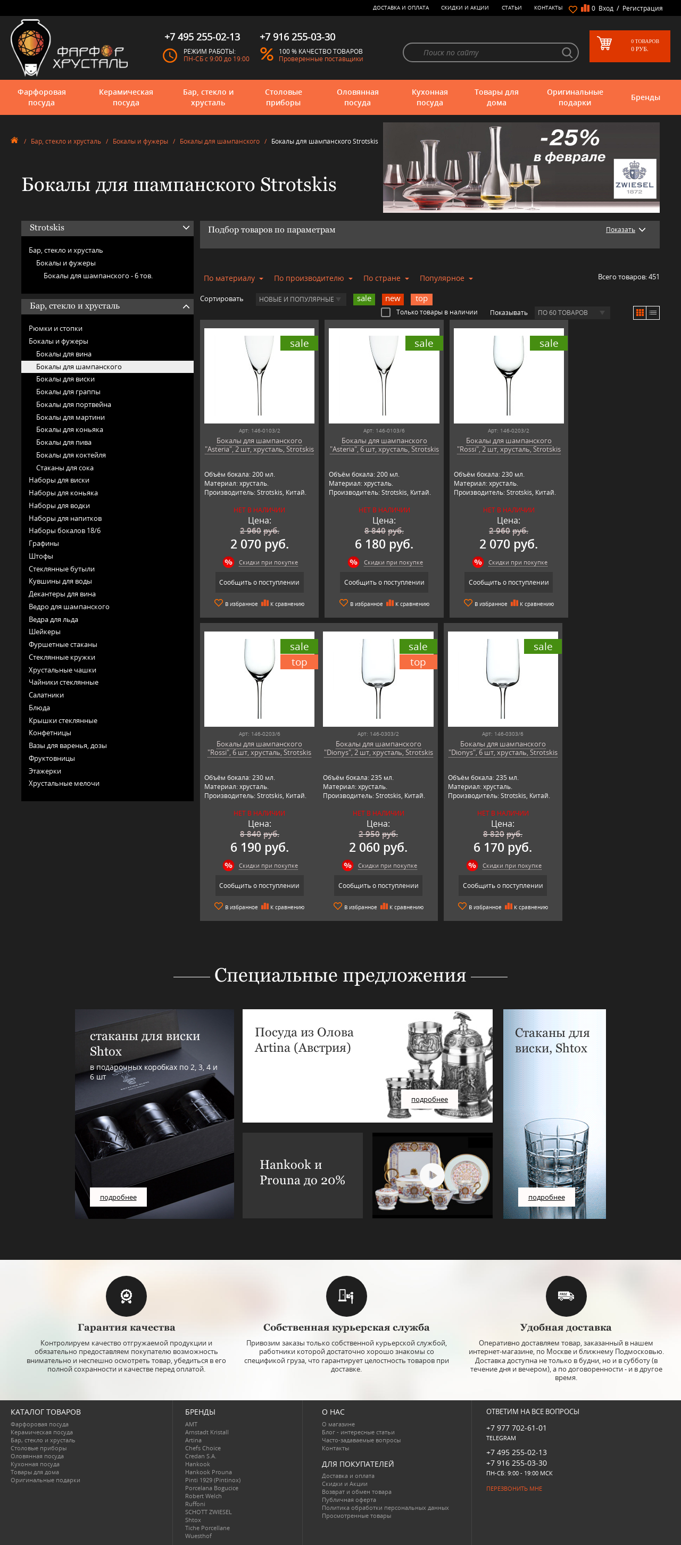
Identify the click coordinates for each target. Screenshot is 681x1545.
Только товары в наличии (429, 312)
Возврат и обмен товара (357, 1491)
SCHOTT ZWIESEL (208, 1511)
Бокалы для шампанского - (98, 275)
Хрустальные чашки (62, 670)
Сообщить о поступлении (255, 582)
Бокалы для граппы (68, 391)
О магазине (338, 1423)
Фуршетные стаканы (63, 644)
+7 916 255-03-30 (516, 1462)
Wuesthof (198, 1535)
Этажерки (45, 771)
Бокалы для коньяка (69, 429)
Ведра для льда (53, 619)
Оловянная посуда (358, 97)
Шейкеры (45, 631)
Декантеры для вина (62, 594)
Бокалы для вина (64, 354)
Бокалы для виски (65, 379)
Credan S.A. (201, 1455)
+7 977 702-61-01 (516, 1427)
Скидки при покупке (264, 562)
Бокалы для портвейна (73, 404)
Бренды (645, 97)
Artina (193, 1439)
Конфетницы (50, 732)
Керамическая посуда (126, 97)
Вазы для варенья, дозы (68, 745)
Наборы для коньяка (63, 492)
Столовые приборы (283, 97)
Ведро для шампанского (69, 606)
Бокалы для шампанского (220, 141)
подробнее (118, 1196)
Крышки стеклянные (63, 720)
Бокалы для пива (64, 442)
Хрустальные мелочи (64, 783)
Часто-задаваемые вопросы (361, 1439)
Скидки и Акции (465, 7)
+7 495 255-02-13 (516, 1452)
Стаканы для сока (65, 467)
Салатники (46, 695)
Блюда (39, 707)
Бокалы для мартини (70, 417)
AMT (191, 1423)
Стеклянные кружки (62, 657)
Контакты (548, 7)
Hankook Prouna (208, 1471)
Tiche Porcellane (207, 1527)
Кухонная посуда (430, 97)
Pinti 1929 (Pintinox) (212, 1479)
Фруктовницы (52, 758)
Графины (44, 543)
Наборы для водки (59, 505)
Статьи (512, 7)
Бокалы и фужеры (140, 141)
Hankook (197, 1463)
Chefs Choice (203, 1447)
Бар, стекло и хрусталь (208, 97)
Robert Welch (203, 1495)
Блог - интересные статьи (358, 1431)
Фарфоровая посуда (42, 97)
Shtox (193, 1519)
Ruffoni (195, 1503)
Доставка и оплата (401, 7)
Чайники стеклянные (63, 682)
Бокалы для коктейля (71, 455)
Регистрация (642, 8)
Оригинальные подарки (575, 97)
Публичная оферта (349, 1499)
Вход (606, 8)
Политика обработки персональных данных (385, 1507)
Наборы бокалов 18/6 (65, 530)
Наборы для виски (59, 480)
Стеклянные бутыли (62, 569)
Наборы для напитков (65, 518)
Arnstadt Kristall (207, 1431)
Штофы (41, 556)
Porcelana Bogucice (211, 1487)
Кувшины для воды (60, 581)
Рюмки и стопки (55, 328)
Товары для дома (497, 97)
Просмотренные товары (356, 1515)
